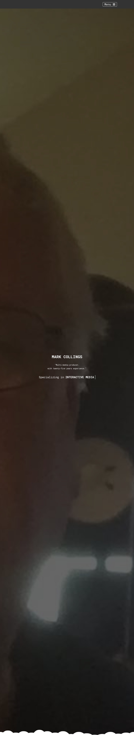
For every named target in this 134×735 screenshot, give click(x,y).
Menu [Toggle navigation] (109, 4)
